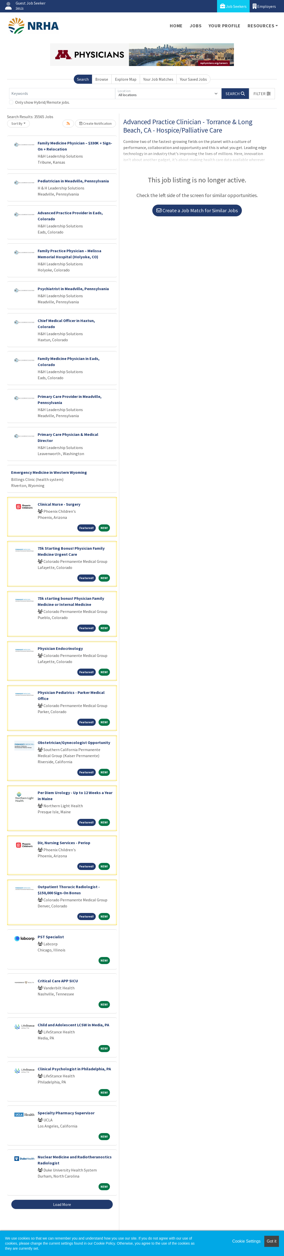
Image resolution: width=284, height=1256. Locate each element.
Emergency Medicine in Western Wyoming (49, 472)
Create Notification (95, 123)
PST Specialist (51, 936)
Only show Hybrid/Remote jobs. (42, 102)
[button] (262, 93)
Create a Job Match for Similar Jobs (197, 210)
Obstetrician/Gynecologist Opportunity (74, 742)
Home (176, 26)
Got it (271, 1241)
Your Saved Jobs (193, 79)
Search (83, 79)
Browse (101, 79)
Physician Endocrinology (60, 648)
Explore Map (125, 79)
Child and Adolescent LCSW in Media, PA (73, 1024)
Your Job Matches (158, 79)
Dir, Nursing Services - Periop (64, 842)
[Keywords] (62, 93)
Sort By (16, 123)
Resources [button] (261, 26)
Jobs (195, 26)
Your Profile (225, 26)
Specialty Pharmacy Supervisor (66, 1112)
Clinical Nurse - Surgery (59, 504)
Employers (264, 6)
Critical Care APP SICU (58, 980)
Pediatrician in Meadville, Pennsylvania (73, 180)
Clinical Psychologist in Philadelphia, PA (74, 1068)
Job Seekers (233, 6)
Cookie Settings (246, 1241)
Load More (62, 1204)
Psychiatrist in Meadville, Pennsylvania (73, 288)
